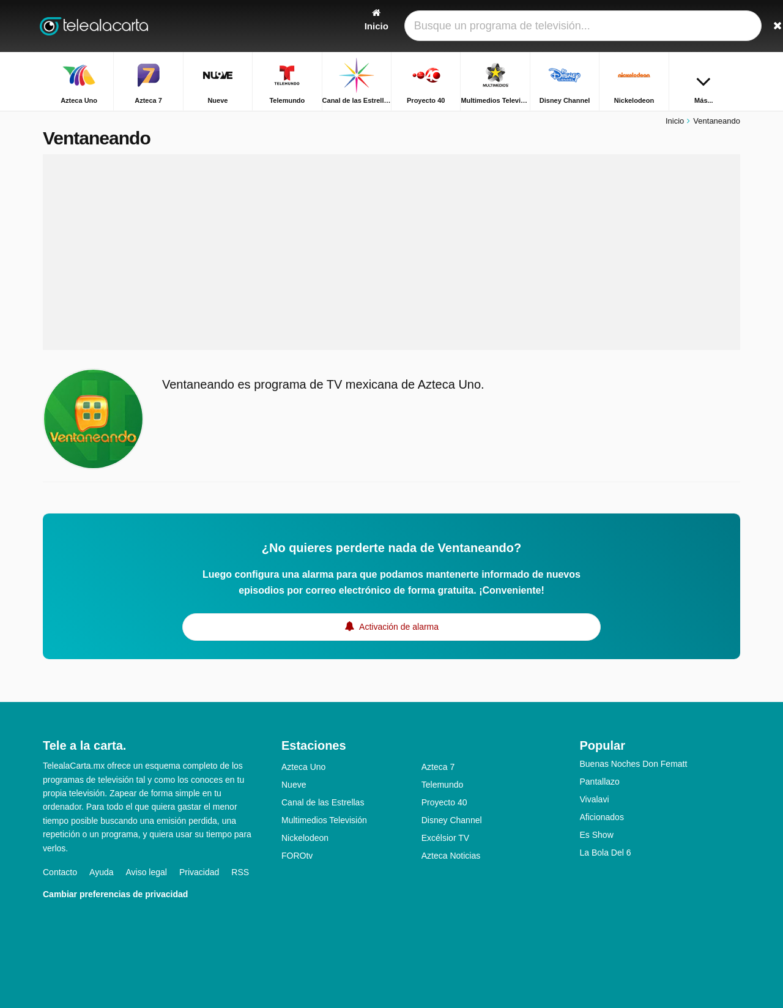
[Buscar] (726, 26)
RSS (240, 872)
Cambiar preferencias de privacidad (115, 894)
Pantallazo (600, 781)
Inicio (675, 120)
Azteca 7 (438, 767)
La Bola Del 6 (605, 852)
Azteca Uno (303, 767)
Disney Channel (451, 820)
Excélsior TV (445, 838)
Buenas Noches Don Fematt (634, 764)
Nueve (293, 785)
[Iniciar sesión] (685, 26)
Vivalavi (594, 799)
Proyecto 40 (444, 802)
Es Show (597, 835)
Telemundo (442, 785)
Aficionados (602, 817)
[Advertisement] (391, 252)
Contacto (60, 872)
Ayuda (101, 872)
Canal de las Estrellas (322, 802)
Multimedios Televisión (324, 820)
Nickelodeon (304, 838)
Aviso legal (146, 872)
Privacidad (199, 872)
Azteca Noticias (450, 856)
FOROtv (297, 856)
